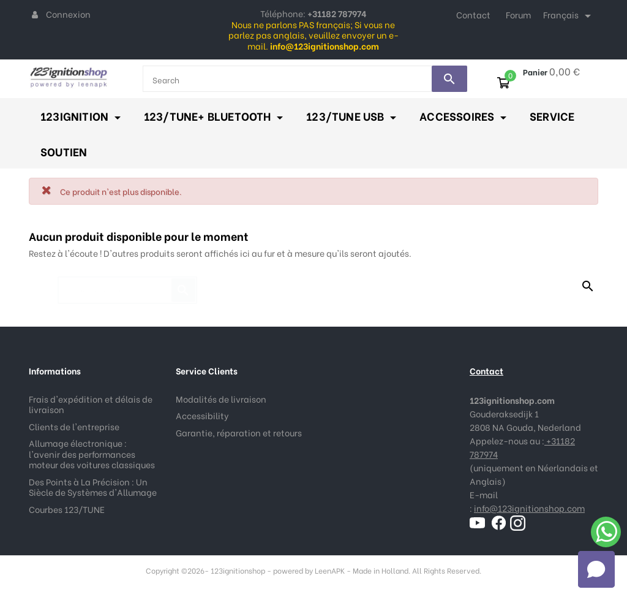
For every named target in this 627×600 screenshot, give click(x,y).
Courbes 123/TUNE (67, 509)
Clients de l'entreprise (74, 426)
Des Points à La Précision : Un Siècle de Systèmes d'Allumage (93, 487)
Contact (473, 14)
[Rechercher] (127, 284)
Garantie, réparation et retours (239, 432)
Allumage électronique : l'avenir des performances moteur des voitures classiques (92, 453)
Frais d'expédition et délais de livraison (90, 404)
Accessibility (202, 415)
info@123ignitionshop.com (529, 507)
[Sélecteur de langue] (569, 16)
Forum (518, 14)
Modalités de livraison (221, 398)
